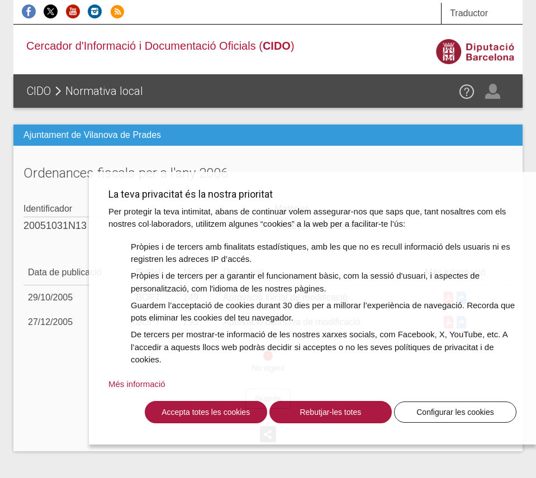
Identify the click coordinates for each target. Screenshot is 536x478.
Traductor (469, 13)
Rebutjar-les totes (330, 412)
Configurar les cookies (455, 412)
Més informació (136, 384)
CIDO (39, 91)
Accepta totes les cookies (206, 412)
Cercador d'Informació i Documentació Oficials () (160, 46)
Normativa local (104, 91)
